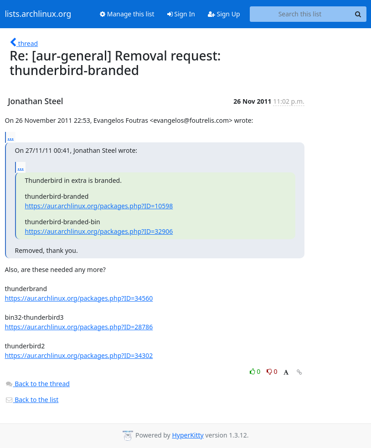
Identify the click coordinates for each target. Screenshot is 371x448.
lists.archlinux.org (38, 14)
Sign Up (224, 14)
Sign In (181, 14)
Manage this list (127, 14)
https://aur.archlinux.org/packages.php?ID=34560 (79, 298)
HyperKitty (187, 435)
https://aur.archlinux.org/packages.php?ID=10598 (99, 205)
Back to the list (32, 399)
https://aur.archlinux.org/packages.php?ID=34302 (79, 355)
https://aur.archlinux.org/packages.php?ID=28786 (79, 326)
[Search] (358, 14)
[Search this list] (300, 14)
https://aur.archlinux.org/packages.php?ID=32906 (99, 231)
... (11, 137)
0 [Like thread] (256, 371)
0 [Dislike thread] (272, 371)
